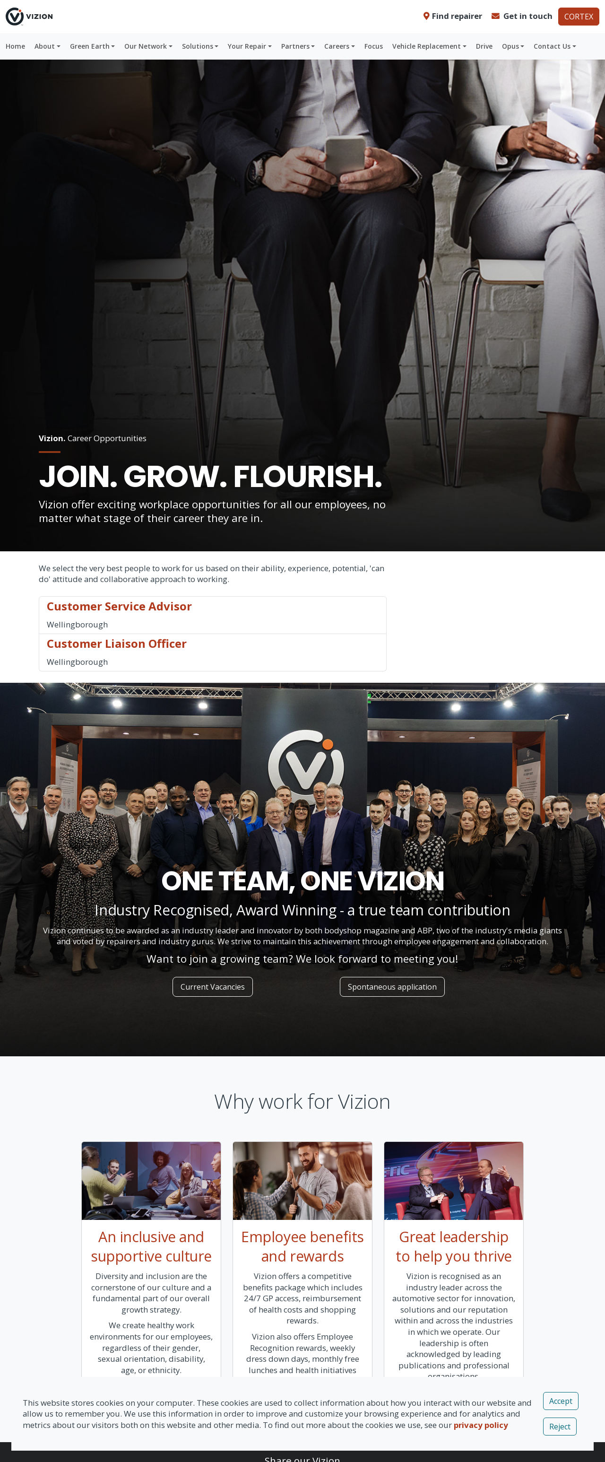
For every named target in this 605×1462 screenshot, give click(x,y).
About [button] (45, 46)
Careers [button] (336, 46)
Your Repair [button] (247, 46)
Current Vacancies (213, 987)
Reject (559, 1426)
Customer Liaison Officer (117, 643)
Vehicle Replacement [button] (426, 46)
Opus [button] (510, 46)
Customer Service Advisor (119, 606)
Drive (484, 46)
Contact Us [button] (552, 46)
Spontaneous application (392, 987)
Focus (373, 46)
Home (15, 46)
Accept (560, 1401)
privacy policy (481, 1424)
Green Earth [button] (90, 46)
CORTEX (578, 16)
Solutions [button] (197, 46)
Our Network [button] (145, 46)
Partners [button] (295, 46)
